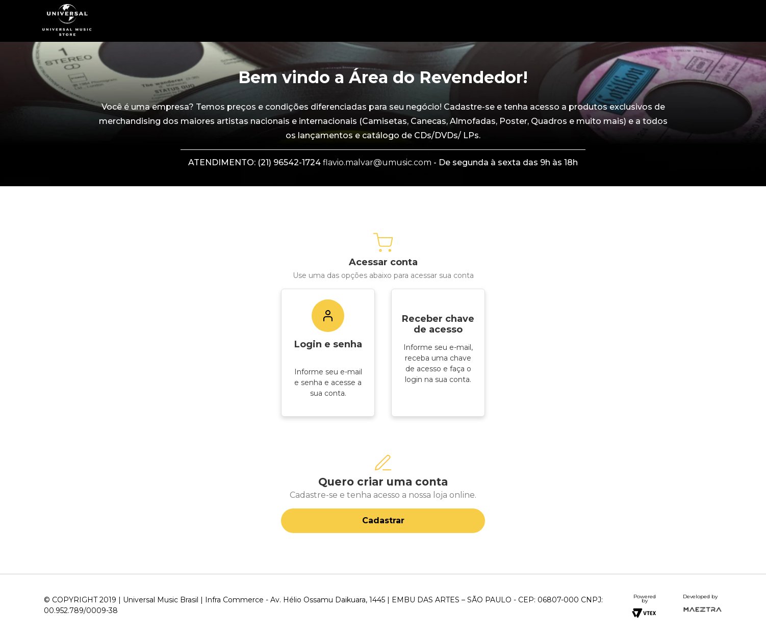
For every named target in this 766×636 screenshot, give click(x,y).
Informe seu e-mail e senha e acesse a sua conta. (328, 382)
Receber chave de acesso (438, 324)
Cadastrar (383, 520)
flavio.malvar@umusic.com (377, 162)
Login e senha (328, 344)
